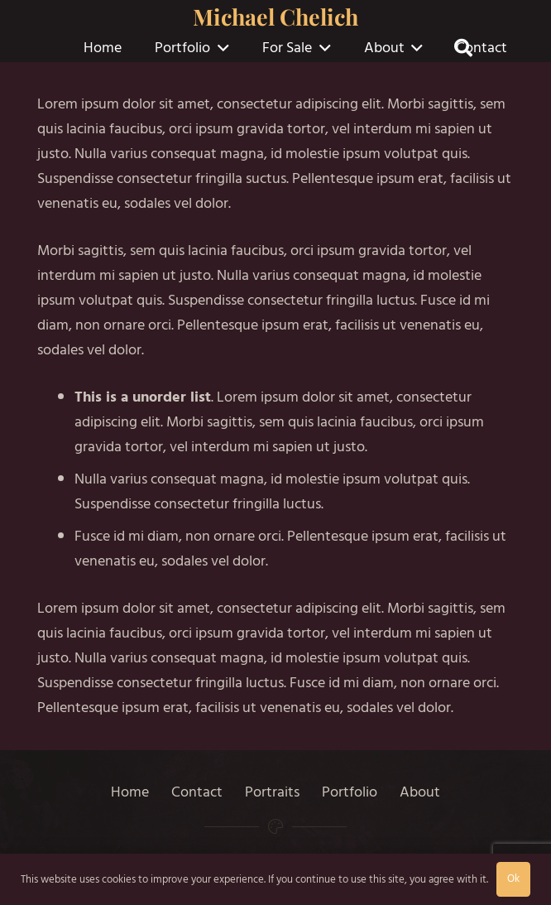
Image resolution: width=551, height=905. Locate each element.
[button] (219, 48)
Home (130, 792)
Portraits (272, 792)
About (420, 792)
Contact (197, 792)
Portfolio (349, 792)
